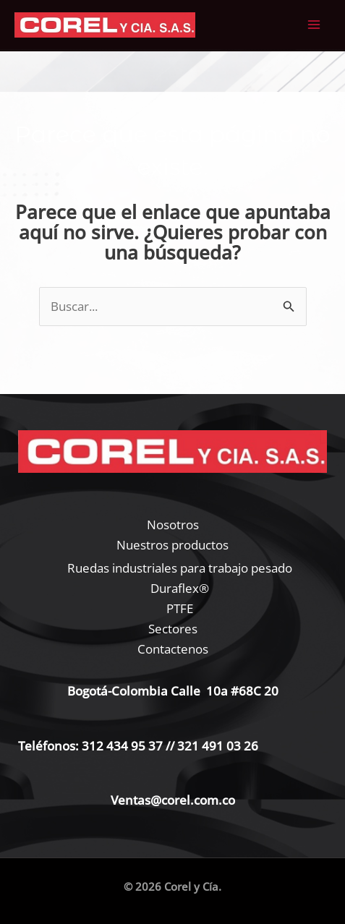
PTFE (179, 608)
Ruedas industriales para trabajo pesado (179, 568)
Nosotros (173, 524)
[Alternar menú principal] (314, 25)
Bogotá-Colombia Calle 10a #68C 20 (172, 691)
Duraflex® (179, 588)
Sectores (172, 628)
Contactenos (172, 649)
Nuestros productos (172, 544)
